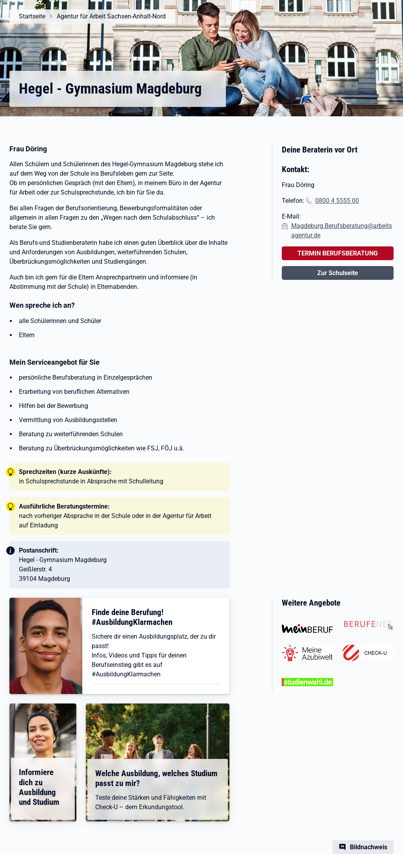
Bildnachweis (368, 847)
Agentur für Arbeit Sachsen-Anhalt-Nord (111, 16)
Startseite (32, 16)
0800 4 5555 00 (337, 200)
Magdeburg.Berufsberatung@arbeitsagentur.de (341, 230)
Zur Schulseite (337, 273)
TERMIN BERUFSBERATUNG (338, 253)
